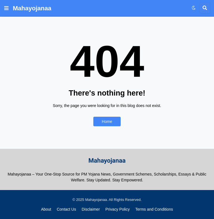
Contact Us (66, 209)
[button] (6, 8)
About (46, 209)
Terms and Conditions (154, 209)
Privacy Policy (117, 209)
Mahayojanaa (32, 8)
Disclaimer (91, 209)
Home (107, 121)
